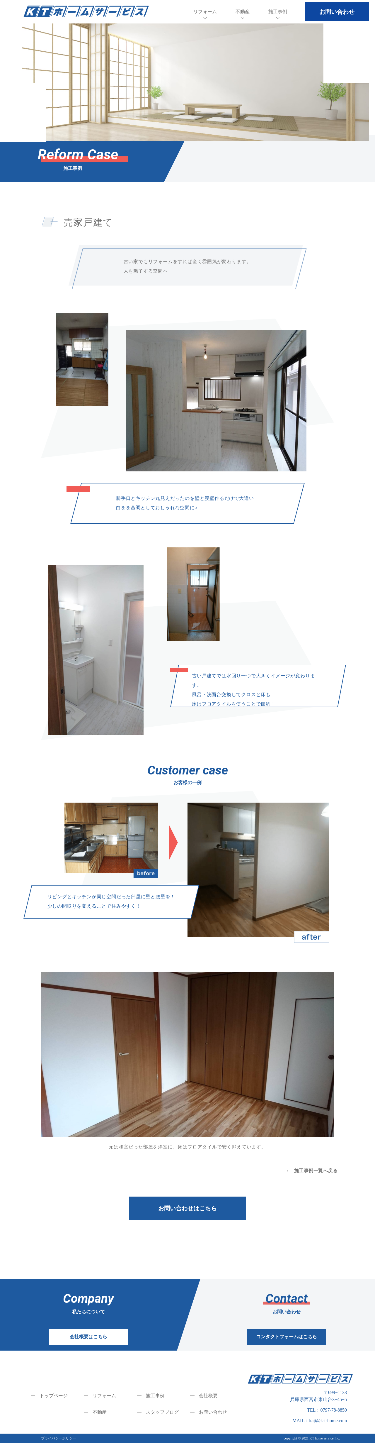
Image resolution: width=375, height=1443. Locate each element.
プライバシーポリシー (58, 1438)
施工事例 (277, 11)
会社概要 (208, 1395)
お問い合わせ (213, 1412)
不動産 (243, 11)
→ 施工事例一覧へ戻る (311, 1170)
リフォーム (205, 11)
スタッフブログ (162, 1412)
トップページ (54, 1395)
